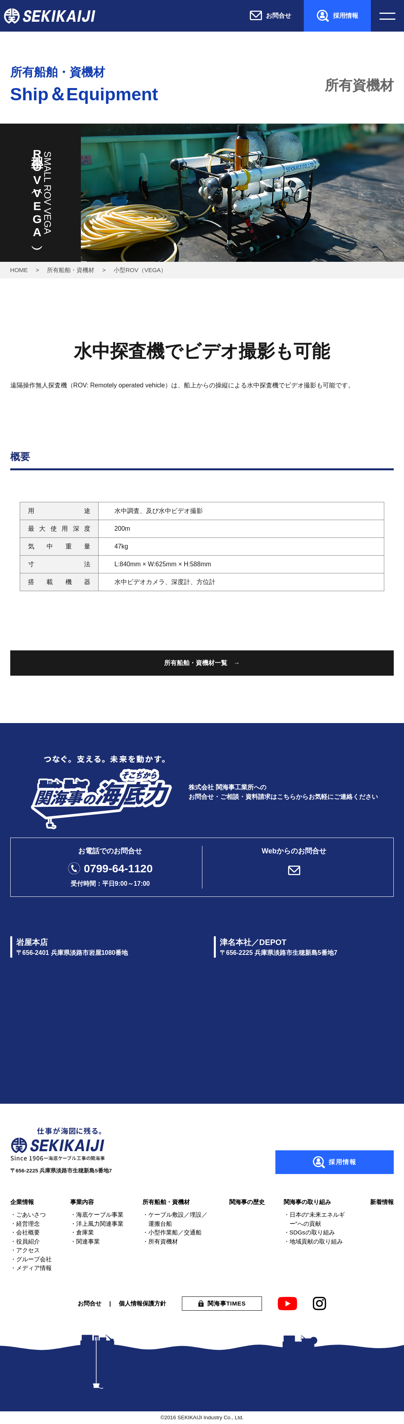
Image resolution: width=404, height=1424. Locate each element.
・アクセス (25, 1250)
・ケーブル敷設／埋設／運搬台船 (175, 1219)
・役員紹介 (25, 1241)
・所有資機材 (160, 1241)
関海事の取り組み (307, 1202)
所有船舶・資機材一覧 (195, 662)
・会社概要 (25, 1232)
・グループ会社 (31, 1259)
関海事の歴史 (247, 1202)
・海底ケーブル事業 (96, 1214)
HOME (19, 270)
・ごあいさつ (28, 1214)
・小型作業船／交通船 (172, 1232)
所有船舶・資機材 (70, 270)
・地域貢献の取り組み (313, 1241)
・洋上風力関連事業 (96, 1223)
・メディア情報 (31, 1267)
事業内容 (82, 1202)
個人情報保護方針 (142, 1303)
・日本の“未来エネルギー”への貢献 (314, 1219)
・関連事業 (85, 1241)
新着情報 (382, 1202)
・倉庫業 (82, 1232)
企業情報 (22, 1202)
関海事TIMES (227, 1303)
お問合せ (89, 1303)
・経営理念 (25, 1223)
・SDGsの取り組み (309, 1232)
